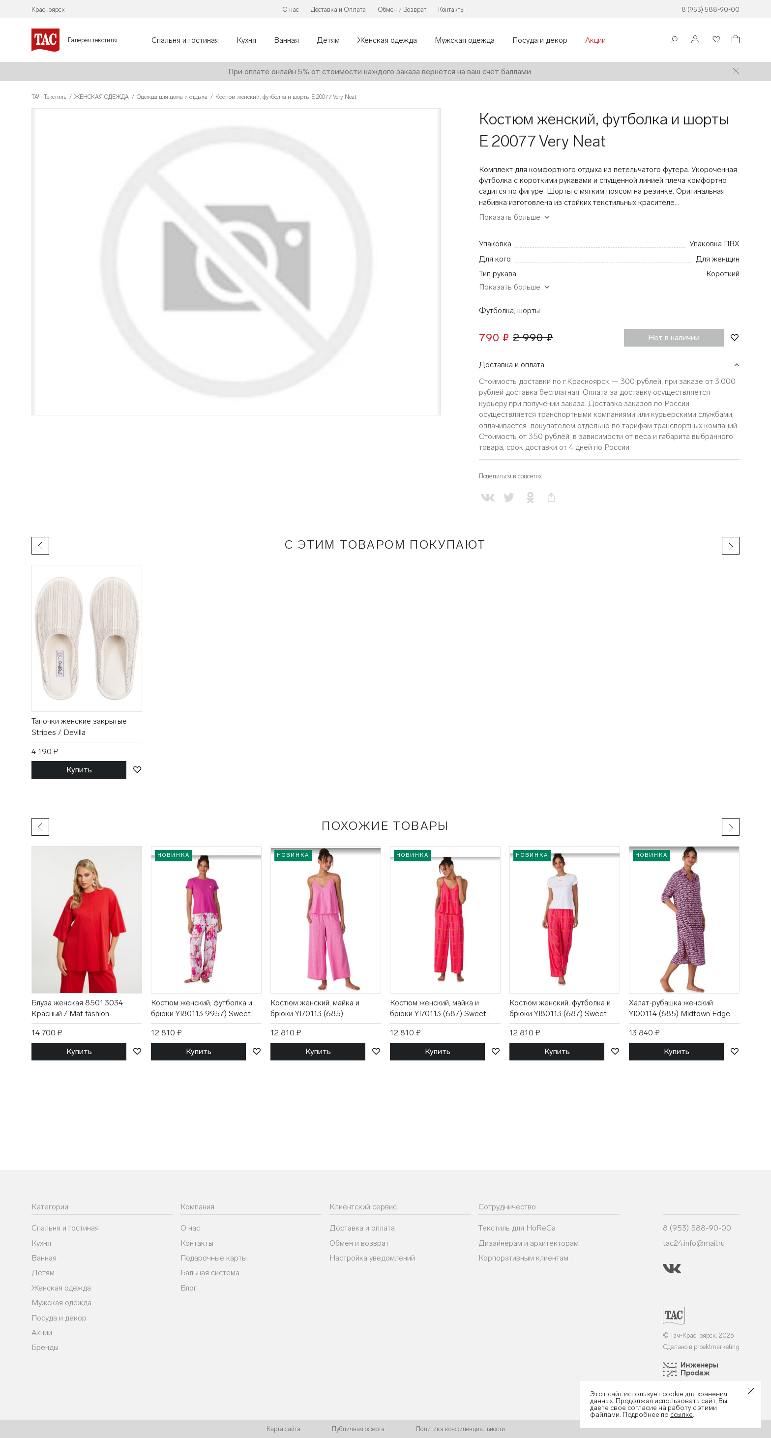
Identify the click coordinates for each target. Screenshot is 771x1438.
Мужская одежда (465, 40)
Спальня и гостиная (185, 40)
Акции (595, 40)
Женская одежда (387, 40)
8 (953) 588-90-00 (711, 9)
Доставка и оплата (511, 364)
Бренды (45, 1347)
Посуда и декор (539, 40)
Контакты (451, 9)
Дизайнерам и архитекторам (528, 1243)
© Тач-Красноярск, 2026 (698, 1335)
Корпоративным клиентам (523, 1257)
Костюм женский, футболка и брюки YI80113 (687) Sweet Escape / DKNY (560, 1009)
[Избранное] (715, 40)
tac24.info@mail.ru (694, 1243)
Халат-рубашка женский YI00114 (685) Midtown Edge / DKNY (682, 1009)
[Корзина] (735, 40)
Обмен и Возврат (402, 9)
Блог (188, 1287)
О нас (290, 9)
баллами (516, 71)
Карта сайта (283, 1429)
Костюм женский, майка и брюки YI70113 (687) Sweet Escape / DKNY (438, 1009)
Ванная (286, 40)
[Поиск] (674, 40)
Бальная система (209, 1272)
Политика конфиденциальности (460, 1429)
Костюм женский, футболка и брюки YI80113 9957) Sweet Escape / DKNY (201, 1009)
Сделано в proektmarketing (701, 1346)
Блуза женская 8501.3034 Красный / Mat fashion (77, 1008)
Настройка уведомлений (372, 1257)
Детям (328, 40)
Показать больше (509, 217)
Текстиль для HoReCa (517, 1228)
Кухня (246, 40)
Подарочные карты (213, 1257)
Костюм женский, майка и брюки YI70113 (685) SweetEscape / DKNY (314, 1009)
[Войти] (695, 40)
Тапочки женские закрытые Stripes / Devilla (79, 726)
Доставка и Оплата (338, 9)
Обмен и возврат (359, 1243)
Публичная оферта (358, 1429)
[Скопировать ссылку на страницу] (551, 497)
